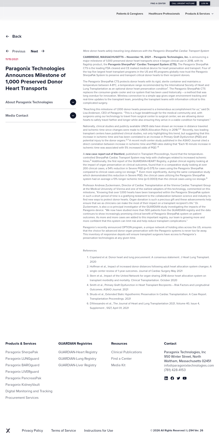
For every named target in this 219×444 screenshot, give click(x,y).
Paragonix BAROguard (22, 365)
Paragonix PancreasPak (23, 378)
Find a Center (121, 358)
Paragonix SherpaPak (21, 352)
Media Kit (118, 365)
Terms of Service (63, 430)
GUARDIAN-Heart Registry (77, 351)
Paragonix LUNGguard (22, 358)
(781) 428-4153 (175, 370)
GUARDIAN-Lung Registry (77, 358)
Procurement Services (21, 397)
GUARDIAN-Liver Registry (77, 364)
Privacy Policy (32, 430)
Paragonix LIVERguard (22, 371)
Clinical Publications (126, 352)
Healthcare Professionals (164, 14)
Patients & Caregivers (130, 14)
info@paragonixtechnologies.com (189, 365)
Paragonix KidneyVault (22, 384)
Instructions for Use (98, 430)
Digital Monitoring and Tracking (28, 391)
